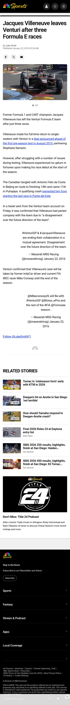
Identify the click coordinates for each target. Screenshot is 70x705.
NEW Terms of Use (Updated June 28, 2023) (22, 673)
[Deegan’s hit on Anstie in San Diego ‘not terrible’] (12, 400)
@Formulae (58, 305)
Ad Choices (8, 668)
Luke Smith (11, 45)
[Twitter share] (13, 57)
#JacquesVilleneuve (52, 233)
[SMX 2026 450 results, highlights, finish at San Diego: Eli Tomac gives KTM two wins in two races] (12, 464)
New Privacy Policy (52, 673)
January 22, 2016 (54, 258)
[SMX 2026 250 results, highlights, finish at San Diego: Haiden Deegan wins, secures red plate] (12, 448)
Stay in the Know (11, 565)
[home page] (15, 6)
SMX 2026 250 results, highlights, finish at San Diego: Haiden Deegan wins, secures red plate (44, 446)
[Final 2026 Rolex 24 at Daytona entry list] (12, 432)
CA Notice (7, 675)
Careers (28, 668)
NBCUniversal (20, 681)
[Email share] (21, 57)
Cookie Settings (22, 675)
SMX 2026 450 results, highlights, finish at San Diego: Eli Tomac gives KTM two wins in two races (44, 462)
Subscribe (9, 578)
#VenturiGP (29, 233)
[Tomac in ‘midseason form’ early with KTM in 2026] (12, 385)
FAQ (54, 668)
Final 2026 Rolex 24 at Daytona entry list (42, 430)
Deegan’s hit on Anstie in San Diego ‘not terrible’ (45, 398)
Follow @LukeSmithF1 (17, 336)
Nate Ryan (28, 436)
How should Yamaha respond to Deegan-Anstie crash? (43, 414)
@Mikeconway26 (38, 296)
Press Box (25, 671)
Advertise (19, 668)
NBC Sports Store (11, 671)
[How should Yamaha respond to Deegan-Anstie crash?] (12, 416)
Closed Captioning (42, 668)
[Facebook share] (6, 57)
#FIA (47, 305)
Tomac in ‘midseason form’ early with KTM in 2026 (43, 383)
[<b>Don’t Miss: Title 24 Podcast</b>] (35, 494)
